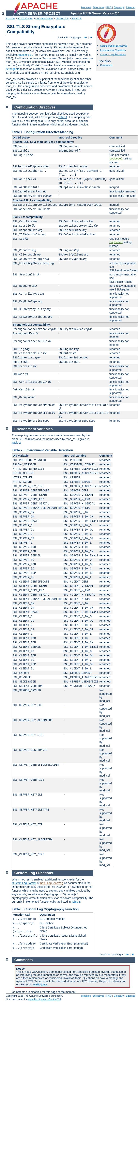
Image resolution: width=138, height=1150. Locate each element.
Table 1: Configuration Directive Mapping (42, 132)
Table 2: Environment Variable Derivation (42, 450)
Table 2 (16, 442)
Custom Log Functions (113, 54)
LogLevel (116, 158)
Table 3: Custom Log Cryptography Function (45, 909)
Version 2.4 (62, 18)
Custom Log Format (24, 883)
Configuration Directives (113, 45)
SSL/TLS (76, 18)
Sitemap (130, 7)
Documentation (44, 18)
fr (91, 37)
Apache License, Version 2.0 (44, 999)
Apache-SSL (25, 54)
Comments (106, 65)
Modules (86, 7)
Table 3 (75, 901)
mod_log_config (51, 883)
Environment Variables (113, 50)
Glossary (119, 7)
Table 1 (62, 117)
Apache (10, 18)
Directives (98, 7)
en (85, 37)
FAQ (109, 7)
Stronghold (12, 69)
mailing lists (40, 984)
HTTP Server (25, 18)
